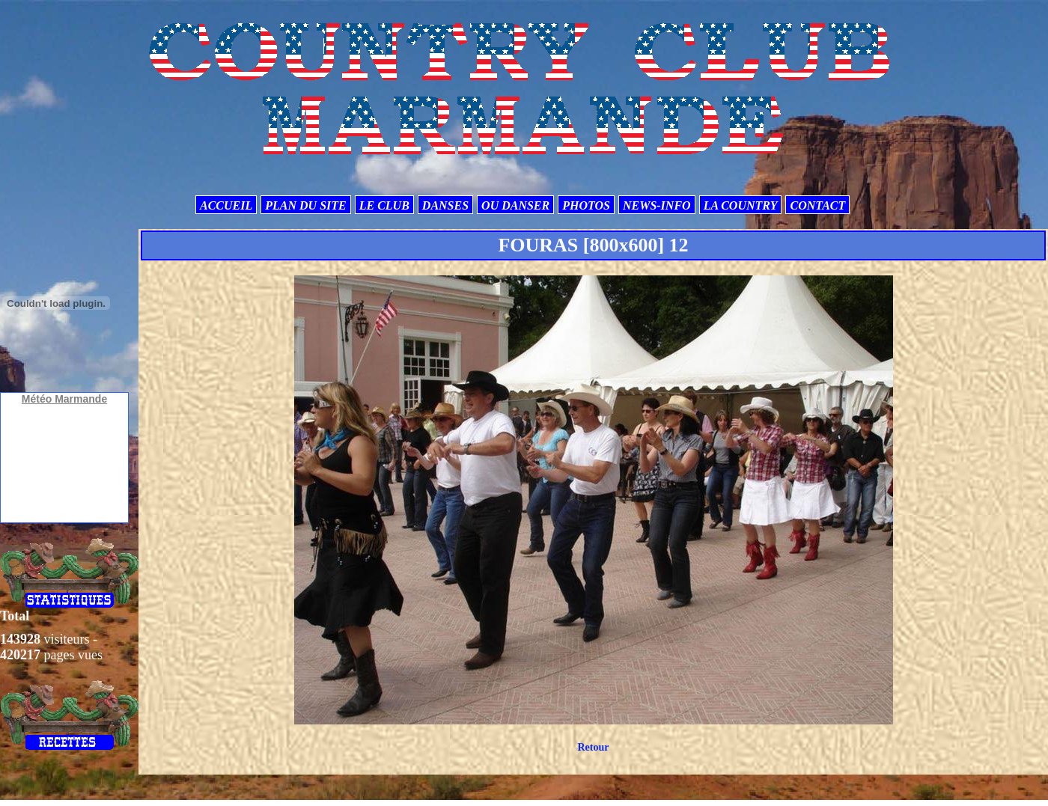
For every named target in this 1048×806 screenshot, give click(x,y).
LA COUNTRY (741, 205)
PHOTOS (586, 205)
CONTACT (817, 205)
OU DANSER (515, 205)
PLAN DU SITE (305, 205)
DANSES (445, 205)
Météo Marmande (64, 399)
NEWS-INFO (657, 205)
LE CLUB (384, 205)
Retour (593, 747)
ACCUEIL (226, 205)
